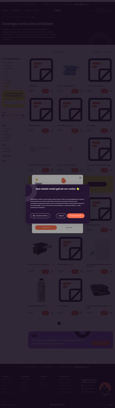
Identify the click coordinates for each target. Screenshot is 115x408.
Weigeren (61, 216)
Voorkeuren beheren (40, 216)
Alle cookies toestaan (75, 216)
